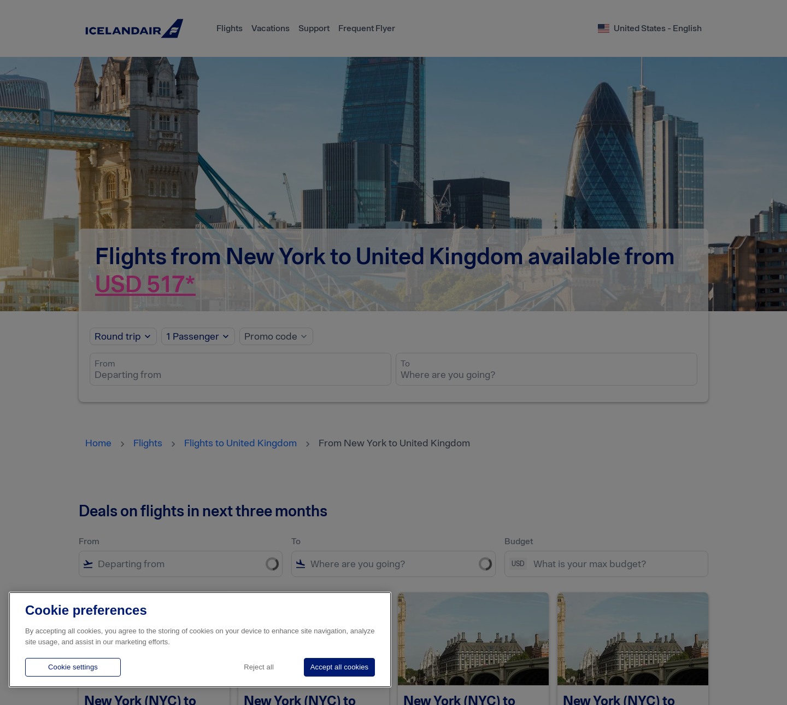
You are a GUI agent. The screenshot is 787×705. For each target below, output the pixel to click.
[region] (200, 639)
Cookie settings (73, 667)
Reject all (259, 667)
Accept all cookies (339, 667)
